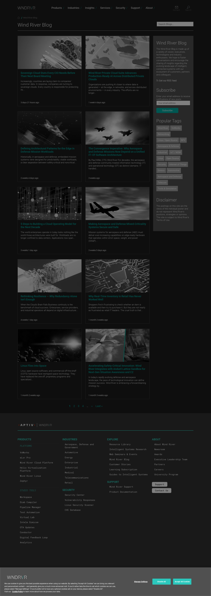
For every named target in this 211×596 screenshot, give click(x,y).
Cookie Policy (17, 593)
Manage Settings (141, 583)
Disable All (161, 583)
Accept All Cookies (182, 583)
